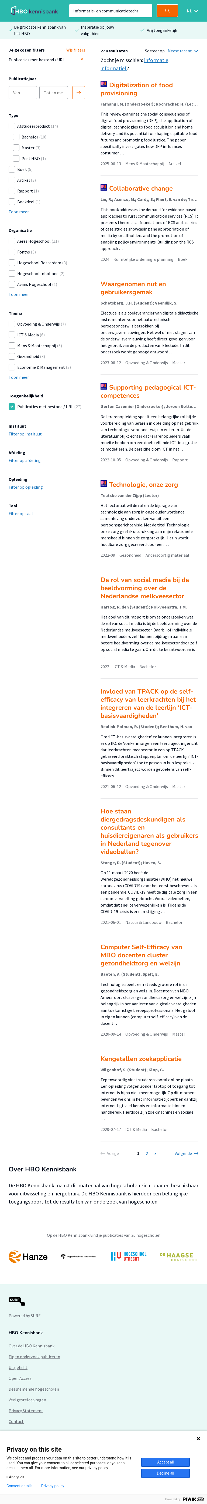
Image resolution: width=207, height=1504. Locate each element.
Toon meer (19, 211)
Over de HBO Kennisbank (31, 1345)
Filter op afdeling (25, 460)
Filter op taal (21, 513)
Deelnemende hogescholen (34, 1389)
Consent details (19, 1486)
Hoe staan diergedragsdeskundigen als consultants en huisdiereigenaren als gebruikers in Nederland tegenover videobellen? (149, 831)
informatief (114, 68)
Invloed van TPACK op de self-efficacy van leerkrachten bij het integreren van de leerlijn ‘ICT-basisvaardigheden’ (148, 703)
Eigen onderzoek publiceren (34, 1356)
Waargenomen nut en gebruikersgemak (133, 288)
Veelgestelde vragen (27, 1399)
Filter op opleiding (26, 487)
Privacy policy (52, 1486)
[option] (103, 1256)
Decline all (165, 1473)
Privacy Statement (26, 1410)
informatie (156, 60)
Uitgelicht (18, 1367)
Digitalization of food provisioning (137, 89)
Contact (16, 1421)
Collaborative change (141, 188)
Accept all (165, 1462)
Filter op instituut (25, 433)
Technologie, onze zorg (143, 484)
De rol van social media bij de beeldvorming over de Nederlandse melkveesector (145, 588)
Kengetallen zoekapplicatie (141, 1059)
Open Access (20, 1378)
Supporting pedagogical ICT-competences (148, 391)
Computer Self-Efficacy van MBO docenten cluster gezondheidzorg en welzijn (141, 955)
